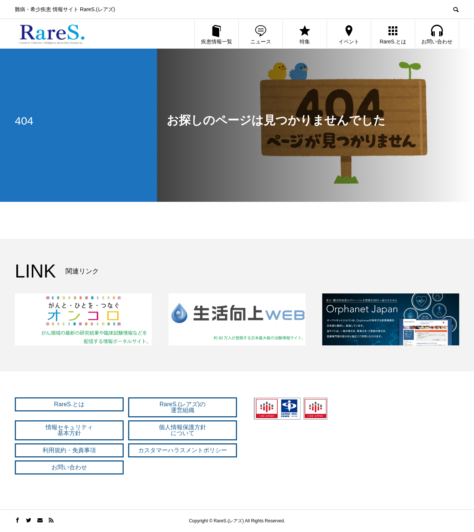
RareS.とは (393, 34)
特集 (304, 34)
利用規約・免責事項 (69, 450)
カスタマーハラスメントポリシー (182, 450)
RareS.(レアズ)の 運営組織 (183, 407)
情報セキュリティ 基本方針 (69, 430)
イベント (348, 34)
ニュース (260, 34)
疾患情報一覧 (216, 34)
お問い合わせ (437, 34)
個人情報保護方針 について (182, 430)
